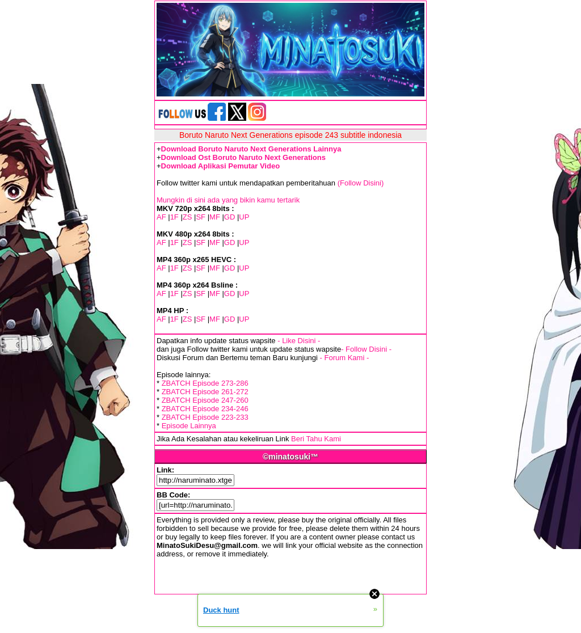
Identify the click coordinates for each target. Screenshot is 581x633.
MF (214, 217)
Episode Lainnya (189, 425)
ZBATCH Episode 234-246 (205, 408)
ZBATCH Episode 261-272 (205, 391)
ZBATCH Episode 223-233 (205, 417)
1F (174, 217)
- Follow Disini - (366, 349)
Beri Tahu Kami (316, 438)
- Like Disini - (298, 340)
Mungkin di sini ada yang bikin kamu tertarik (228, 200)
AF (161, 217)
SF (200, 217)
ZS (187, 217)
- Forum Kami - (344, 357)
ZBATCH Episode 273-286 (205, 383)
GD (229, 217)
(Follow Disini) (361, 183)
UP (244, 217)
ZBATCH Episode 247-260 (205, 400)
